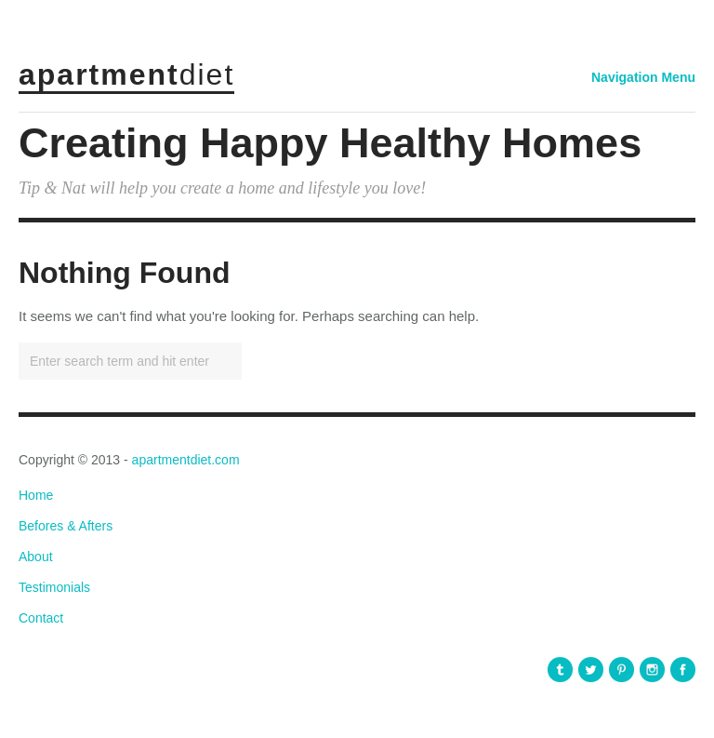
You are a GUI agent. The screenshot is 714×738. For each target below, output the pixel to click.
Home (36, 495)
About (36, 556)
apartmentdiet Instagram (652, 669)
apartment (126, 74)
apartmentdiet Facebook (682, 669)
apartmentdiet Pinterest (621, 669)
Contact (41, 618)
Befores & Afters (65, 525)
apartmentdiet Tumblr (560, 669)
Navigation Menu (643, 77)
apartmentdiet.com (186, 459)
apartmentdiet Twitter (590, 669)
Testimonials (54, 587)
